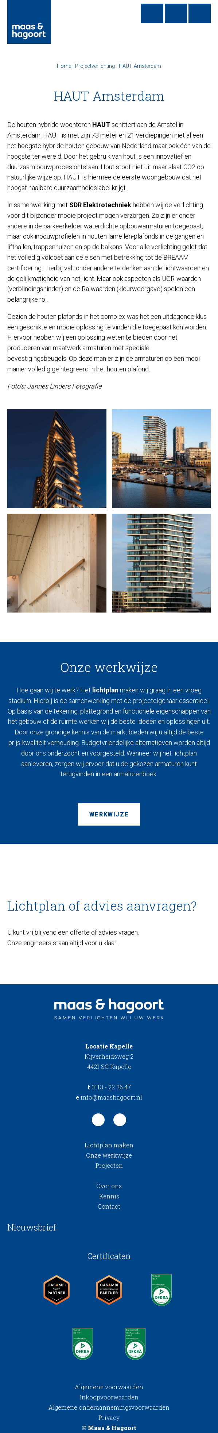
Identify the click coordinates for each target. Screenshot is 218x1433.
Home (64, 66)
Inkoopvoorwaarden (109, 1397)
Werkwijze (109, 814)
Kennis (109, 1196)
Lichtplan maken (109, 1145)
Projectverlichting (95, 66)
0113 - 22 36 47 (109, 1087)
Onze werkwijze (109, 1155)
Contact (109, 1206)
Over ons (109, 1186)
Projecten (109, 1165)
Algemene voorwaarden (109, 1387)
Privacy (109, 1417)
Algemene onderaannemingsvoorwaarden (109, 1407)
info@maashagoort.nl (109, 1097)
